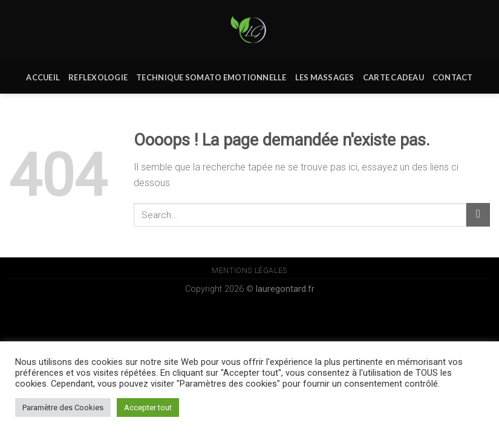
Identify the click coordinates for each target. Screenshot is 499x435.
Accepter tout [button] (148, 407)
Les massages (324, 77)
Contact (452, 77)
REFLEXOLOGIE (98, 77)
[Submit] (478, 215)
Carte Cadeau (393, 77)
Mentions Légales (249, 270)
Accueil (43, 77)
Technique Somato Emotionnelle (211, 77)
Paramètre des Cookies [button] (62, 407)
